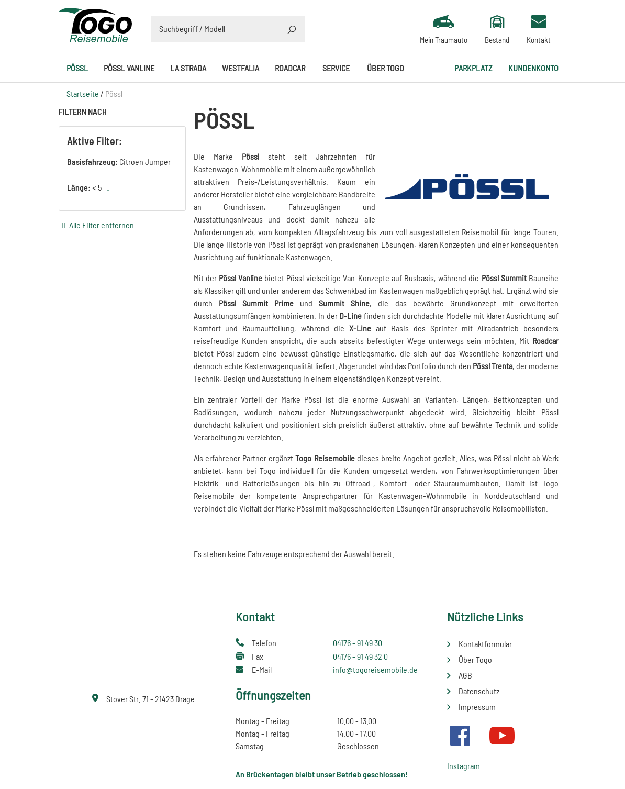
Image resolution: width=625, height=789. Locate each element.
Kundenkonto (533, 68)
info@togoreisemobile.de (375, 669)
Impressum (477, 707)
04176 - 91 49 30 (357, 643)
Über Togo (385, 68)
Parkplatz (473, 68)
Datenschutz (479, 691)
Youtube (502, 736)
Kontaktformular (485, 644)
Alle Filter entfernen (101, 225)
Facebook (460, 736)
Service (336, 68)
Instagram (463, 766)
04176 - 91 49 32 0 (360, 656)
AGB (465, 675)
